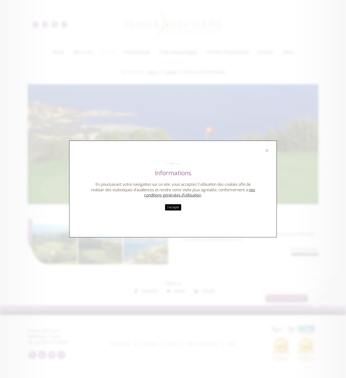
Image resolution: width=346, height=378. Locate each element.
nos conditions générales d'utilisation (199, 192)
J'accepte (173, 207)
